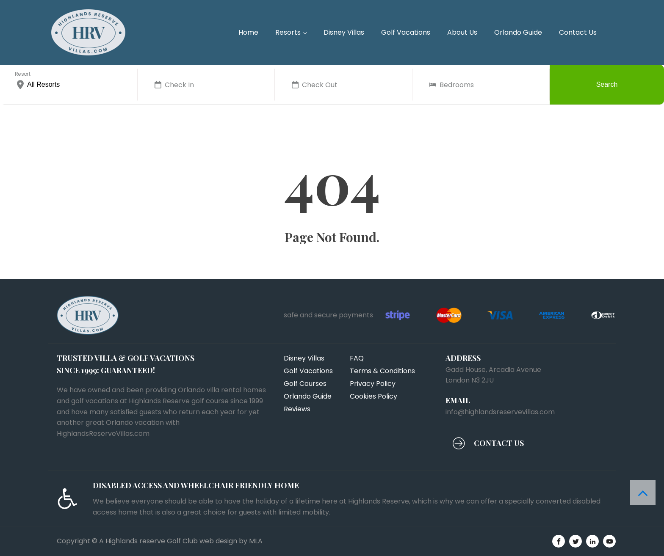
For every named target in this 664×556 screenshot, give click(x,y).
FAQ (357, 358)
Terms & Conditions (382, 371)
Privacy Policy (373, 383)
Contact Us (578, 32)
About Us (462, 32)
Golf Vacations (405, 32)
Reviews (297, 409)
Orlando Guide (518, 32)
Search (607, 84)
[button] (488, 443)
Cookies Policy (373, 396)
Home (248, 32)
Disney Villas (344, 32)
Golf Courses (305, 383)
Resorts (288, 32)
